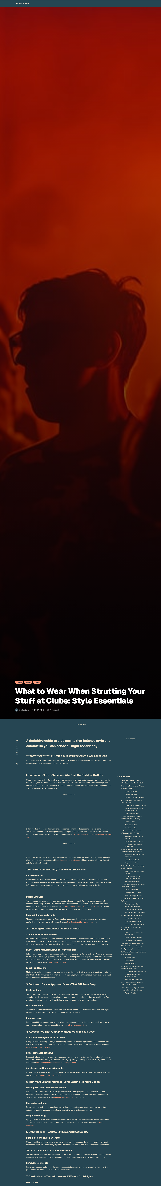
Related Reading (130, 1032)
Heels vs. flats (130, 861)
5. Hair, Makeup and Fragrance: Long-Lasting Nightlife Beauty (131, 889)
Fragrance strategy (131, 902)
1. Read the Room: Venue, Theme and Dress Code (132, 826)
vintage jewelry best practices (38, 1051)
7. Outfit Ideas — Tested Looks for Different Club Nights (133, 924)
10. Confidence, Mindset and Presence (131, 967)
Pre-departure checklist (133, 957)
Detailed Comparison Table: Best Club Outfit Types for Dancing (132, 984)
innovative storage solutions (75, 1029)
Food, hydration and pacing (134, 963)
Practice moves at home (133, 979)
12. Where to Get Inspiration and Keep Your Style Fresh (132, 1006)
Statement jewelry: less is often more (134, 876)
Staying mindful (130, 1002)
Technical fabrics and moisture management (133, 916)
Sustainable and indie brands (135, 951)
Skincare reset (130, 996)
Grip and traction (131, 864)
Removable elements (132, 920)
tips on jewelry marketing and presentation (82, 911)
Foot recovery (130, 999)
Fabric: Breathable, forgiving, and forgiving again (135, 848)
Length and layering (132, 852)
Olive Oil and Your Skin (57, 967)
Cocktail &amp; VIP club (133, 935)
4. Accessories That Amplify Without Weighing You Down (131, 871)
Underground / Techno (133, 931)
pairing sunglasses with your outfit (47, 1079)
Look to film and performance (135, 1010)
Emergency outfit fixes (133, 960)
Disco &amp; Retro (131, 928)
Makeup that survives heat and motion (134, 894)
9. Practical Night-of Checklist (131, 954)
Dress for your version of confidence (134, 972)
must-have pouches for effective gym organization (56, 1067)
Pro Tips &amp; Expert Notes (131, 988)
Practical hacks (130, 867)
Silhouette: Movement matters (135, 844)
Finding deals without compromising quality (132, 944)
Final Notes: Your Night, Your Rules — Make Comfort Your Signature (133, 1028)
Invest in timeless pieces (134, 948)
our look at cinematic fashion (68, 864)
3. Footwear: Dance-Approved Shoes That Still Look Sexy (131, 856)
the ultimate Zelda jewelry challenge (81, 926)
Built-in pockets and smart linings (134, 911)
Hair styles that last (132, 899)
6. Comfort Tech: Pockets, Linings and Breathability (133, 906)
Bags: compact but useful (134, 880)
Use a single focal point (133, 976)
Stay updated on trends (133, 1018)
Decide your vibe (131, 833)
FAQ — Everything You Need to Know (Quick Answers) (132, 1022)
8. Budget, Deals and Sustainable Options (132, 939)
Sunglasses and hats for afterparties (133, 884)
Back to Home (22, 3)
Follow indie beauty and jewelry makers (133, 1014)
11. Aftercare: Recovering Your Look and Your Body (133, 992)
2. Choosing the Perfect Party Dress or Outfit (131, 840)
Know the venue (131, 830)
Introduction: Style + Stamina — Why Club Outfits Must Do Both (132, 821)
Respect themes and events (135, 836)
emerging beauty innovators (64, 1102)
